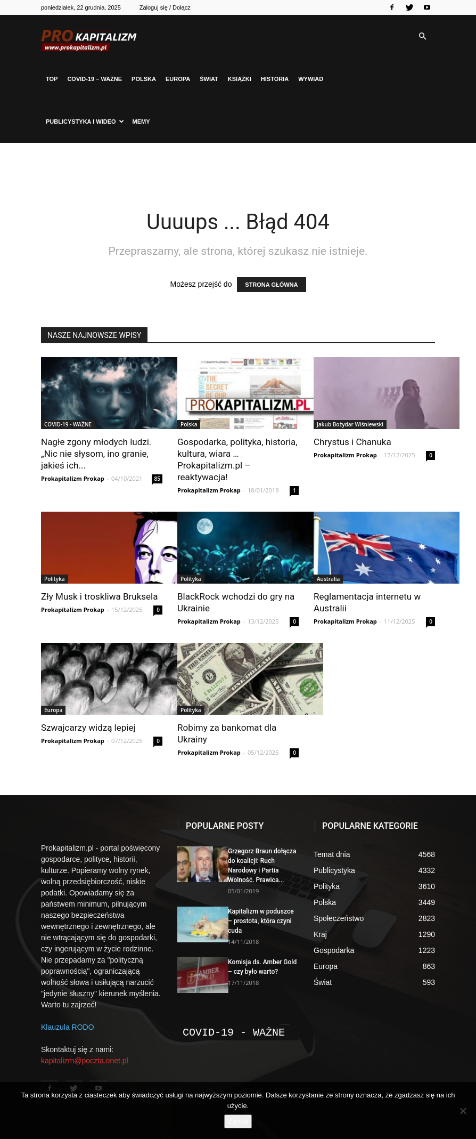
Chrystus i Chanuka (352, 442)
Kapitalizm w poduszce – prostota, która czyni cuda (261, 921)
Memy (141, 121)
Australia (328, 579)
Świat (209, 79)
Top (52, 79)
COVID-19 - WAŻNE (68, 424)
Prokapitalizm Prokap (72, 478)
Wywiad (310, 79)
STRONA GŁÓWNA (271, 284)
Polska (144, 79)
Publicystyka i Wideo (85, 121)
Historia (275, 79)
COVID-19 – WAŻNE (94, 79)
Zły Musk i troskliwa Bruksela (99, 596)
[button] (422, 36)
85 (157, 478)
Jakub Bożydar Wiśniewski (350, 424)
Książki (239, 79)
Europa (178, 79)
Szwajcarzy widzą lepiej (88, 727)
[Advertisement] (238, 166)
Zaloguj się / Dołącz (165, 7)
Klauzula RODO (67, 1027)
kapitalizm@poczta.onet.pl (84, 1060)
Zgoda (238, 1121)
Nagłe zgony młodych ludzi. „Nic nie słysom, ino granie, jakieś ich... (96, 454)
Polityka (54, 579)
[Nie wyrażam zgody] (462, 1110)
